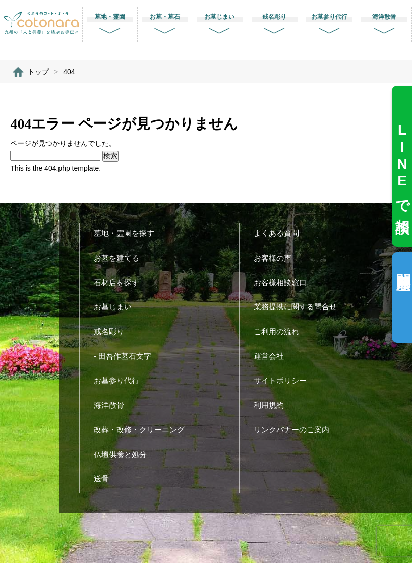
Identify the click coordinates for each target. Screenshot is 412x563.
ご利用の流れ (280, 331)
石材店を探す (120, 282)
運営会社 (272, 356)
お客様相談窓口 (284, 282)
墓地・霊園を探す (128, 233)
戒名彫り (113, 331)
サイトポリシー (284, 380)
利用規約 (272, 405)
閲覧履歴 (403, 265)
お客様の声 (276, 258)
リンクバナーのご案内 (295, 429)
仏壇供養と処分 (124, 454)
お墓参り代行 (120, 380)
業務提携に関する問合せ (299, 306)
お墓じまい (116, 306)
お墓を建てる (120, 258)
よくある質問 (280, 233)
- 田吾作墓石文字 (126, 356)
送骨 (105, 478)
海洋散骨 (113, 405)
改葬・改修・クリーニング (143, 429)
